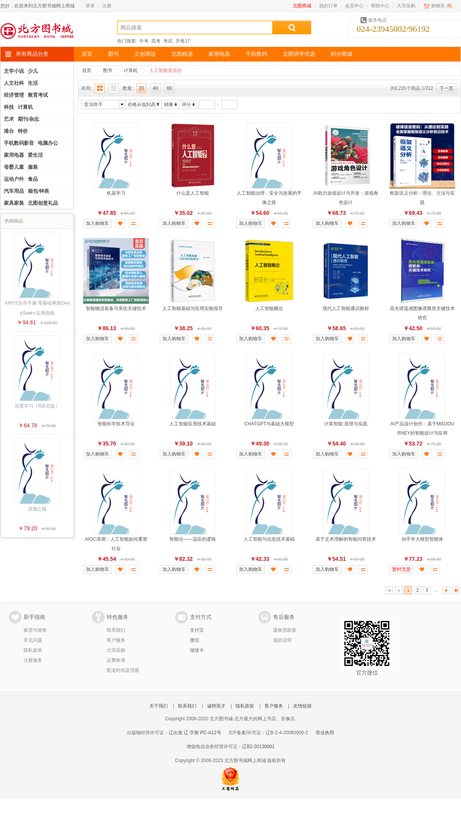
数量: (128, 88)
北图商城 (302, 6)
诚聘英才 (216, 706)
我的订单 (328, 6)
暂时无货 (401, 569)
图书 (113, 54)
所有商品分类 (32, 54)
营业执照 (325, 732)
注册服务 (33, 660)
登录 (90, 6)
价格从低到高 (141, 104)
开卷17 (183, 41)
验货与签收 (35, 630)
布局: (86, 88)
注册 (106, 6)
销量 (168, 104)
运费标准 (116, 660)
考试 (167, 41)
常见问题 (33, 640)
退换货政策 (284, 630)
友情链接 (302, 706)
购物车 (438, 6)
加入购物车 (97, 223)
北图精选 (182, 54)
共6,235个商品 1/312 (411, 88)
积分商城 (341, 54)
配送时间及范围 (123, 670)
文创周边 (145, 54)
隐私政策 (33, 650)
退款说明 (282, 640)
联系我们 (116, 630)
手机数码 (256, 54)
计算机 (131, 70)
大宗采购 (406, 6)
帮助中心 (380, 6)
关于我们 (158, 706)
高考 (155, 41)
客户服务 (116, 640)
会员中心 (354, 6)
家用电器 (219, 54)
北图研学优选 (299, 54)
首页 (87, 54)
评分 (186, 104)
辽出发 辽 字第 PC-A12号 (195, 732)
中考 (144, 41)
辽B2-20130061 (258, 746)
